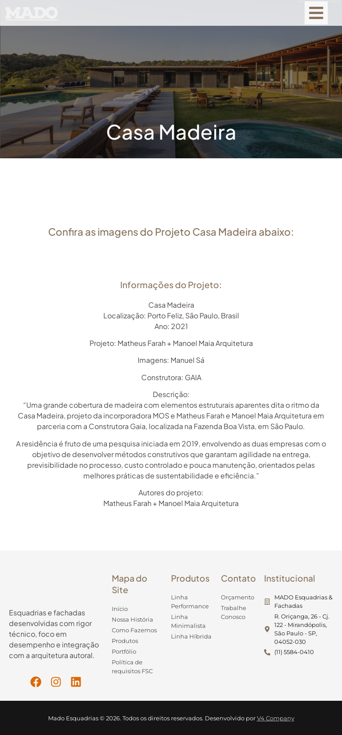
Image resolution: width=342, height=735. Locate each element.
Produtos (125, 641)
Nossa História (132, 619)
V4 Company (275, 718)
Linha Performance (190, 602)
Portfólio (124, 651)
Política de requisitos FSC (132, 667)
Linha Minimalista (188, 621)
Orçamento (237, 597)
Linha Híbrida (191, 636)
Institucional (289, 578)
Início (120, 609)
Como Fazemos (134, 630)
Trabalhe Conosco (233, 612)
